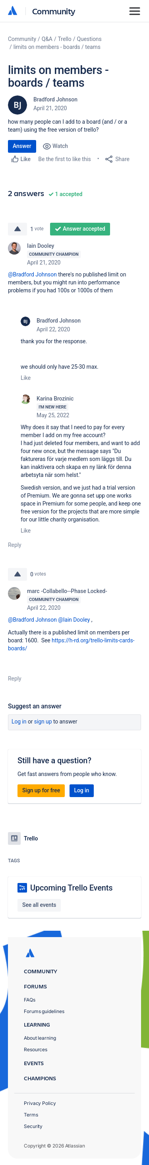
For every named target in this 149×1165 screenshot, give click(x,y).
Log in (19, 721)
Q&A (47, 39)
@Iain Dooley (74, 620)
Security (33, 1126)
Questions (89, 39)
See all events (39, 905)
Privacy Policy (40, 1103)
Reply (14, 545)
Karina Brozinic (55, 398)
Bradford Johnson (55, 99)
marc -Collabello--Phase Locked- (67, 591)
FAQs (29, 1000)
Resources (35, 1049)
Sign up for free (41, 790)
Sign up (43, 721)
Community (53, 11)
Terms (31, 1115)
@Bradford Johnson (32, 274)
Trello (65, 39)
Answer (22, 146)
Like (26, 378)
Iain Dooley (40, 246)
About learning (40, 1038)
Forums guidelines (44, 1011)
